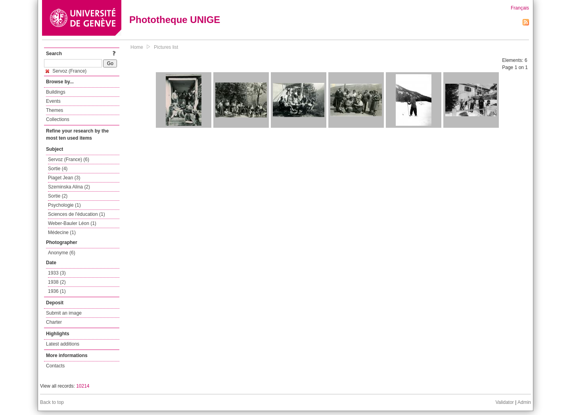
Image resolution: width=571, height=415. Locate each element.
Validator (504, 402)
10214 (82, 386)
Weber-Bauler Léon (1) (72, 223)
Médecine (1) (62, 232)
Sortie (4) (57, 168)
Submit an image (64, 313)
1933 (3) (57, 273)
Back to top (52, 402)
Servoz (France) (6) (68, 159)
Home (136, 47)
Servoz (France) (66, 71)
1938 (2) (57, 282)
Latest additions (62, 344)
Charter (54, 322)
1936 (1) (57, 291)
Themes (54, 110)
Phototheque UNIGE (174, 19)
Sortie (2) (57, 196)
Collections (57, 119)
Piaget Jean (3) (64, 178)
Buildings (55, 92)
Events (53, 101)
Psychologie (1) (64, 205)
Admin (524, 402)
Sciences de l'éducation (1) (76, 214)
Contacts (55, 366)
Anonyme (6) (61, 253)
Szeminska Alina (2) (69, 187)
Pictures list (166, 47)
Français (520, 8)
